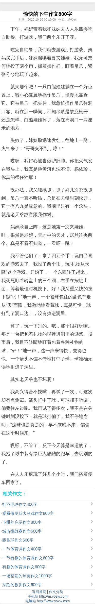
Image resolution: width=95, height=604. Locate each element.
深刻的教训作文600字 (22, 585)
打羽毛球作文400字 (19, 504)
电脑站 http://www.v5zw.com (47, 601)
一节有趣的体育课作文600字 (28, 558)
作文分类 (56, 592)
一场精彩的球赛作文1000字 (27, 576)
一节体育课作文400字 (22, 549)
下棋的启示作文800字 (22, 522)
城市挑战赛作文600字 (22, 531)
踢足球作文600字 (17, 540)
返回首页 (39, 592)
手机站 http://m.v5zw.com (48, 596)
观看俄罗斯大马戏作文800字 (28, 513)
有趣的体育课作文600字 (24, 567)
